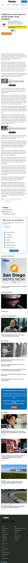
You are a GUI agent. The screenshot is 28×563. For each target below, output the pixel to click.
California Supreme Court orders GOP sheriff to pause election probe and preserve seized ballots (13, 370)
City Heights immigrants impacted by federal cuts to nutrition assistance (13, 365)
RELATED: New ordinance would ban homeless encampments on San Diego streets (16, 81)
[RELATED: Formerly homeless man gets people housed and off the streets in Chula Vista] (4, 128)
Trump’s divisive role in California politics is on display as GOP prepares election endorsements (13, 457)
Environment (3, 480)
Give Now (24, 1)
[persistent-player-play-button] (1, 562)
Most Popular (5, 341)
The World (5, 562)
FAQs (15, 534)
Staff (3, 541)
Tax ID (3, 556)
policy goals (3, 161)
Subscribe (14, 250)
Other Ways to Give (5, 554)
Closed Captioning (18, 530)
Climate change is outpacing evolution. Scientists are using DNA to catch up (12, 482)
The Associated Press (14, 21)
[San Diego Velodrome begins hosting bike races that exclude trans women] (14, 496)
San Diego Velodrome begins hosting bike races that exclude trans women (13, 507)
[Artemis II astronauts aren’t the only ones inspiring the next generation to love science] (14, 421)
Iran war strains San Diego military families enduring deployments (13, 375)
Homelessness (8, 201)
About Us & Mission (5, 528)
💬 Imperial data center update (8, 213)
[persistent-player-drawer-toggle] (26, 561)
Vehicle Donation (5, 558)
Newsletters (4, 530)
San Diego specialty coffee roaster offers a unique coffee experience (12, 380)
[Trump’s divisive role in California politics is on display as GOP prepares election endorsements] (14, 446)
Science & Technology (5, 429)
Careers (3, 532)
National (8, 4)
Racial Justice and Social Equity (7, 504)
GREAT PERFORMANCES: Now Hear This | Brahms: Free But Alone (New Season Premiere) (13, 335)
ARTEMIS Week (4, 311)
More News (4, 412)
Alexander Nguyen (18, 22)
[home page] (12, 2)
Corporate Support (5, 548)
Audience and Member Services (20, 528)
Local (2, 4)
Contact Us (16, 532)
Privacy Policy (4, 539)
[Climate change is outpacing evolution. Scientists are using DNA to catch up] (14, 472)
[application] (14, 44)
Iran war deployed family (7, 209)
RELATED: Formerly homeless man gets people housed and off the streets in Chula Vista (17, 129)
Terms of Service (5, 543)
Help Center (17, 539)
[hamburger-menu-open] (2, 2)
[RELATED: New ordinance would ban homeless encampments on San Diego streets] (4, 81)
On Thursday (4, 165)
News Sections (23, 4)
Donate (14, 407)
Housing (19, 199)
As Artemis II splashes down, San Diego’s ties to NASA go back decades (13, 287)
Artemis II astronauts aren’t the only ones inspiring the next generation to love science (13, 432)
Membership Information (6, 552)
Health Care (12, 199)
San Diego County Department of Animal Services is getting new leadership (13, 360)
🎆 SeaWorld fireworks (7, 211)
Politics (2, 454)
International (15, 4)
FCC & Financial (5, 534)
